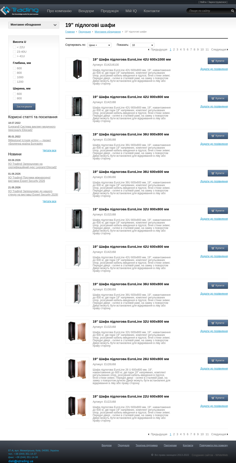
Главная (70, 31)
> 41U (21, 56)
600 (19, 68)
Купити (217, 61)
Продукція (110, 11)
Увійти (203, 2)
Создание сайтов (203, 455)
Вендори (86, 11)
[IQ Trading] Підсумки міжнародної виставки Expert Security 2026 (29, 179)
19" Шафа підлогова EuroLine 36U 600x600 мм (131, 172)
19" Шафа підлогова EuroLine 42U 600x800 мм (131, 246)
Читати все (49, 150)
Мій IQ (131, 11)
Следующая (218, 49)
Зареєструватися (217, 2)
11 (207, 49)
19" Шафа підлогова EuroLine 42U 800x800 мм (131, 97)
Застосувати (24, 106)
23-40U (22, 51)
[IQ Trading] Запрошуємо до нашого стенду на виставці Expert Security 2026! (33, 193)
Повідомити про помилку (213, 445)
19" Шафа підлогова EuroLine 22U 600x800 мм (131, 396)
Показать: (123, 44)
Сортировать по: (75, 44)
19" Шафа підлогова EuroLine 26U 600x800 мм (131, 359)
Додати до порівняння (214, 69)
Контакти (152, 11)
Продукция (84, 31)
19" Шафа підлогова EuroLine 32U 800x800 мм (131, 209)
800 (19, 72)
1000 (20, 77)
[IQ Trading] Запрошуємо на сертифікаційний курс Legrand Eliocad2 (32, 165)
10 (202, 49)
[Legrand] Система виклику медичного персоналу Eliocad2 (32, 128)
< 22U (21, 47)
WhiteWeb (221, 455)
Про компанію (59, 11)
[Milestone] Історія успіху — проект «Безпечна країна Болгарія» (29, 142)
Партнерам (170, 445)
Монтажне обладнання (34, 24)
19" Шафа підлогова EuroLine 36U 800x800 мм (131, 134)
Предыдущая (159, 49)
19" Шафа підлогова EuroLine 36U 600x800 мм (131, 284)
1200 (20, 81)
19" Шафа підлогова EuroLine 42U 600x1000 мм (132, 59)
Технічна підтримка (147, 445)
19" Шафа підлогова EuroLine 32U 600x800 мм (131, 321)
